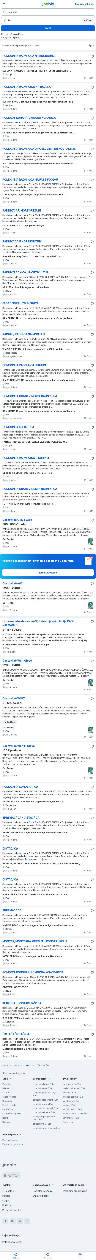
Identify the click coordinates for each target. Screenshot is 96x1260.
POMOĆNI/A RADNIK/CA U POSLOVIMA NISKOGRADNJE (39, 148)
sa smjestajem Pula (72, 1084)
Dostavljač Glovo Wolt (17, 519)
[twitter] (20, 1221)
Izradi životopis (48, 572)
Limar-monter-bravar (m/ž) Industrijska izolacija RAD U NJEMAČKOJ (38, 623)
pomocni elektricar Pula (44, 1112)
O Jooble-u (8, 1190)
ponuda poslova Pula (73, 1096)
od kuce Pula (69, 1105)
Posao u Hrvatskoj (11, 1210)
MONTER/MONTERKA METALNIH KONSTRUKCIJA (34, 941)
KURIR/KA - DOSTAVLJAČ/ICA (21, 1003)
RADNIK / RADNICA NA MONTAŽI (23, 334)
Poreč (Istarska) (9, 1105)
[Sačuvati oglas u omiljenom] (92, 56)
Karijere (6, 1200)
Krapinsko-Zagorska (12, 1113)
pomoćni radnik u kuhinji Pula (46, 1128)
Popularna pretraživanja (75, 1190)
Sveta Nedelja (9, 1096)
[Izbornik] (4, 4)
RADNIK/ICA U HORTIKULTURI (22, 241)
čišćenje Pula (69, 1092)
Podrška (6, 1205)
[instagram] (13, 1221)
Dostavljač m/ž (12, 583)
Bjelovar (6, 1122)
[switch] (91, 45)
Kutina (5, 1092)
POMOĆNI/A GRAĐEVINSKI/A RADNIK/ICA (29, 396)
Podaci (6, 1195)
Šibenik (5, 1088)
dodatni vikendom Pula (74, 1088)
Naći (48, 28)
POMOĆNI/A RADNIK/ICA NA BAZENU (26, 86)
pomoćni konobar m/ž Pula (45, 1108)
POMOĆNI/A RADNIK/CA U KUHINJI (25, 365)
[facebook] (5, 1221)
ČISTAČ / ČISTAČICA (15, 1034)
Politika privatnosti (12, 1241)
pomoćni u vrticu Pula (43, 1104)
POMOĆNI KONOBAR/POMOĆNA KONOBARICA (33, 972)
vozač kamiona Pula (72, 1109)
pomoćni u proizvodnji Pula (45, 1099)
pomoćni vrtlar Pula (42, 1123)
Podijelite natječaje (43, 1190)
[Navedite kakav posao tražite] (48, 12)
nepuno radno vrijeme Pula (75, 1113)
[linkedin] (27, 1221)
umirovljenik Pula (71, 1117)
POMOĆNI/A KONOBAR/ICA (20, 786)
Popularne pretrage (14, 1073)
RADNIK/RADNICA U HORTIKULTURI (25, 272)
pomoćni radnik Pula (42, 1088)
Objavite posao (41, 1195)
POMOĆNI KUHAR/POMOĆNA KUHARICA (29, 117)
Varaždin (6, 1084)
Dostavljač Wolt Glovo (17, 660)
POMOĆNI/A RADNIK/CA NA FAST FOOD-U (30, 179)
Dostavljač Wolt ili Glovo (18, 745)
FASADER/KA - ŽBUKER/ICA (20, 303)
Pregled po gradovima (12, 1144)
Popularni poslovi (10, 1140)
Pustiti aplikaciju (84, 4)
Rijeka (5, 1117)
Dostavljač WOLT (13, 698)
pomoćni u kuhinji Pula (43, 1084)
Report (88, 78)
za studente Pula (71, 1101)
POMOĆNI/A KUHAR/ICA (18, 427)
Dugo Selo (7, 1101)
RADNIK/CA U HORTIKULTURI (21, 210)
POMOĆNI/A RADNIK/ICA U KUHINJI (25, 458)
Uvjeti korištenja (10, 1235)
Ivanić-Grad (8, 1109)
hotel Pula (68, 1122)
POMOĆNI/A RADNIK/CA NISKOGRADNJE (29, 55)
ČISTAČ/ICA (10, 848)
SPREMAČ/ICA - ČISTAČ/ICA (20, 817)
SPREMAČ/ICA (11, 910)
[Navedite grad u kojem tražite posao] (48, 20)
